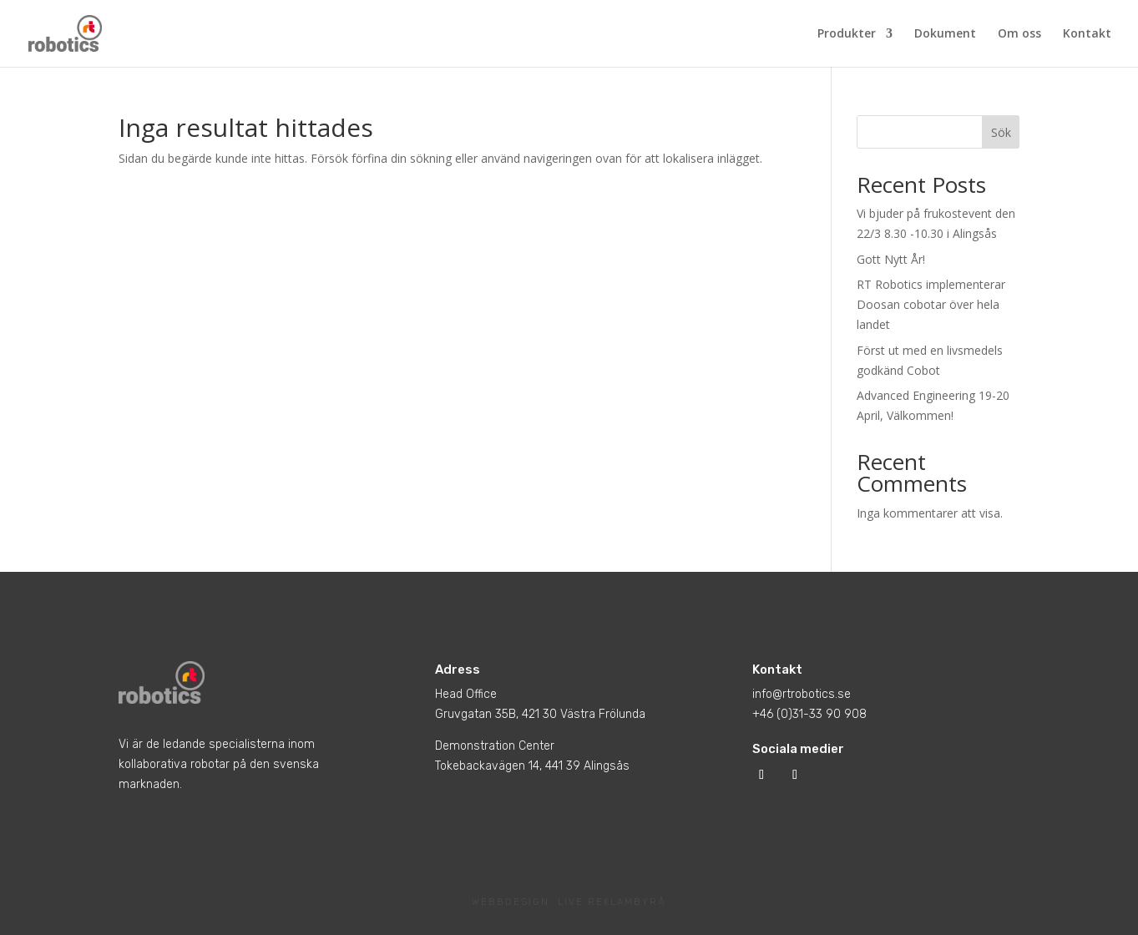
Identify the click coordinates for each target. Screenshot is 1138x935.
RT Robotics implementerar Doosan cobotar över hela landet (931, 304)
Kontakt (1087, 34)
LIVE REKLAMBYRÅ (612, 902)
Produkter (846, 34)
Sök (1001, 132)
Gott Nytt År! (891, 259)
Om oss (1019, 34)
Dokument (945, 34)
